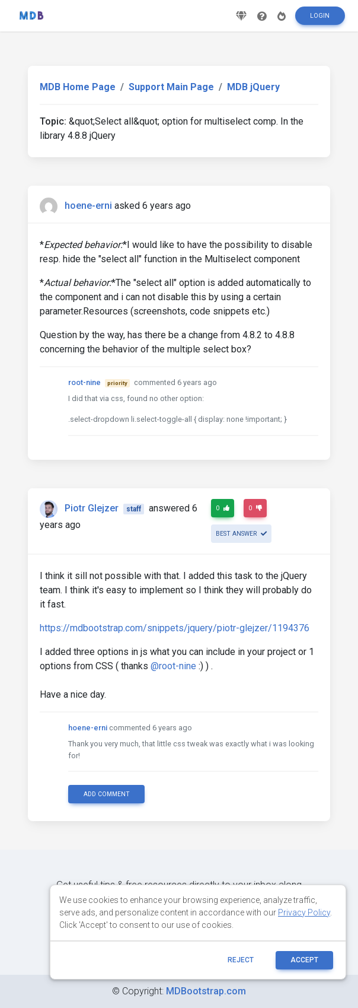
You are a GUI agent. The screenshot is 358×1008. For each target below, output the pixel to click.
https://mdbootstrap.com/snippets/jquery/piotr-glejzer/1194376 (174, 628)
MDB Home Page (78, 87)
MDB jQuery (253, 87)
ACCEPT (304, 960)
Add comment (107, 794)
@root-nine (173, 666)
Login (320, 20)
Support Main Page (171, 87)
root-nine (84, 382)
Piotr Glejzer (92, 508)
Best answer (241, 534)
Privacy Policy (304, 912)
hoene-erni (88, 205)
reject (241, 960)
